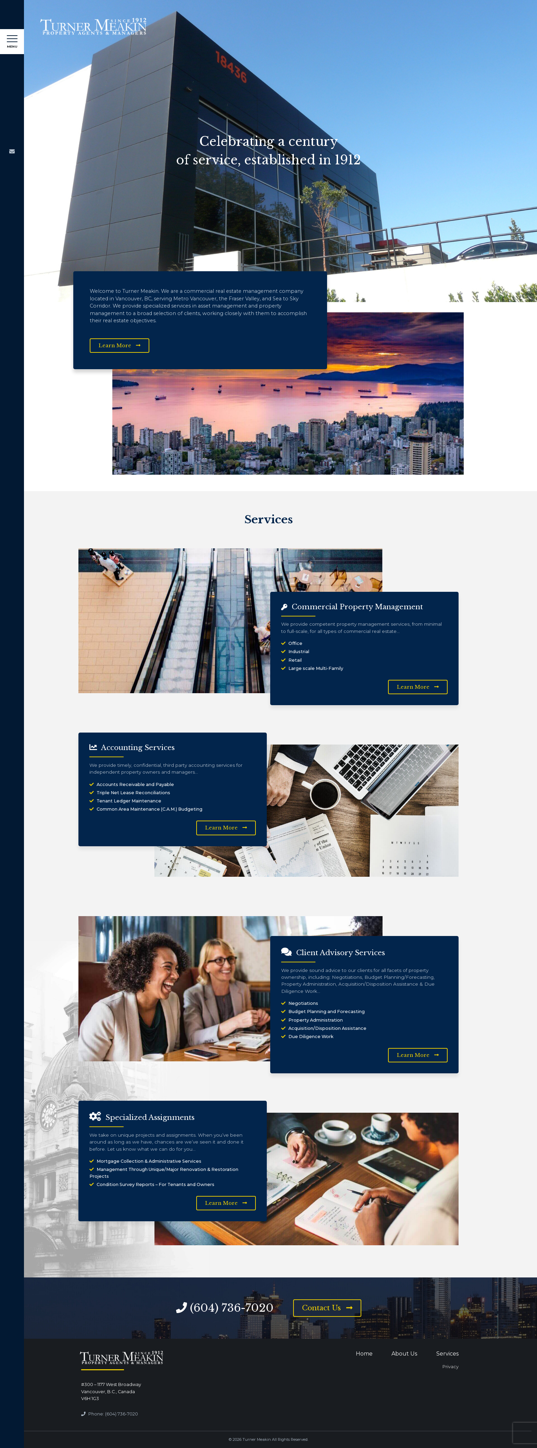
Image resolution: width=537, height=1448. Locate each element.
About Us (404, 1353)
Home (364, 1353)
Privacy (450, 1366)
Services (447, 1353)
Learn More (119, 345)
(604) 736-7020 (232, 1308)
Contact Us (327, 1307)
